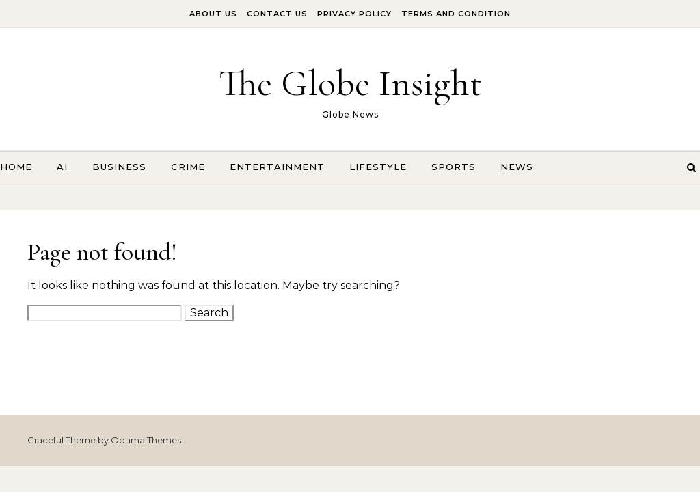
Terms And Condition (456, 13)
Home (16, 166)
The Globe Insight (350, 83)
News (516, 166)
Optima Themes (146, 440)
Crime (188, 166)
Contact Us (277, 13)
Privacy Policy (354, 13)
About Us (213, 13)
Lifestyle (378, 166)
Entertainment (277, 166)
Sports (453, 166)
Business (119, 166)
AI (62, 166)
